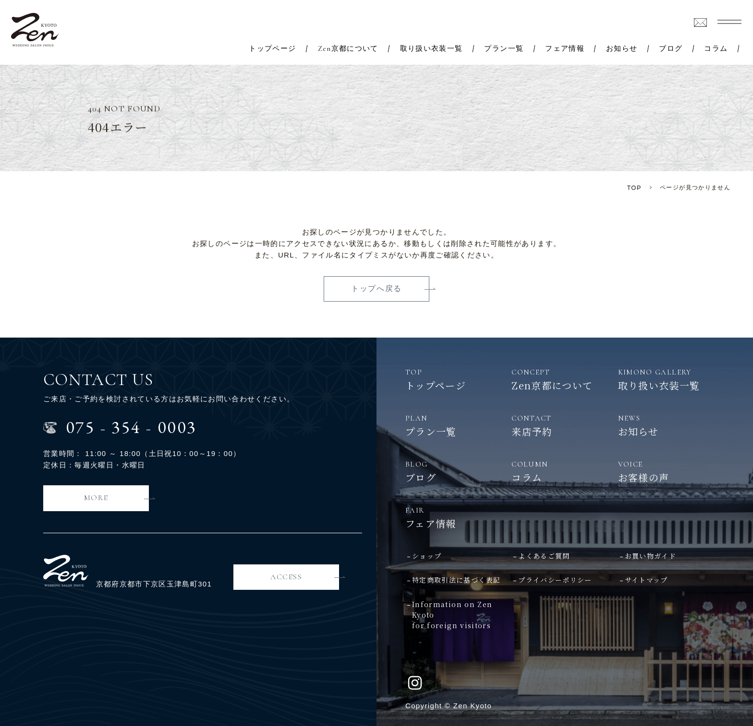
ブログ (670, 48)
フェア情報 (564, 48)
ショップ (426, 556)
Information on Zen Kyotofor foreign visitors (452, 615)
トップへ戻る (376, 288)
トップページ (272, 48)
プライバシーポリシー (555, 580)
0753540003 (131, 427)
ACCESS (286, 577)
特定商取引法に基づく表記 (456, 580)
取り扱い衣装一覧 (431, 48)
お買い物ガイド (650, 556)
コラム (716, 48)
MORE (96, 498)
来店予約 (564, 425)
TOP (634, 187)
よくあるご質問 (544, 556)
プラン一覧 (503, 48)
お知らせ (621, 48)
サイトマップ (646, 580)
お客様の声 (671, 471)
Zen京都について (348, 48)
